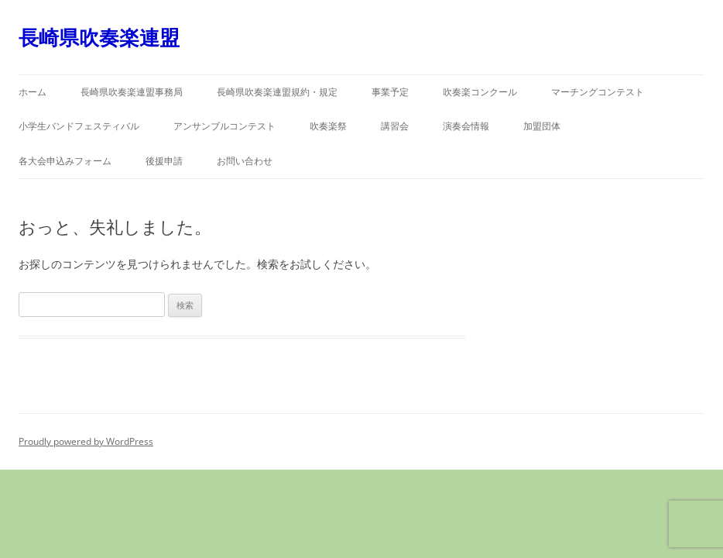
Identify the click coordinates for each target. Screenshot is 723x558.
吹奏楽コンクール (480, 91)
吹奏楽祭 (328, 126)
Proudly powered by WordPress (86, 441)
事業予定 (390, 91)
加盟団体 (541, 126)
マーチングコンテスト (597, 91)
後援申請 (164, 160)
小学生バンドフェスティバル (79, 126)
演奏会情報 (466, 126)
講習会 (395, 126)
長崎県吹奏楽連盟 (99, 37)
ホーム (32, 91)
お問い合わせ (244, 160)
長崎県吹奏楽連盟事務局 (132, 91)
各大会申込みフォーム (65, 160)
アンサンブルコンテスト (224, 126)
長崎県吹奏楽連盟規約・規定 (277, 91)
